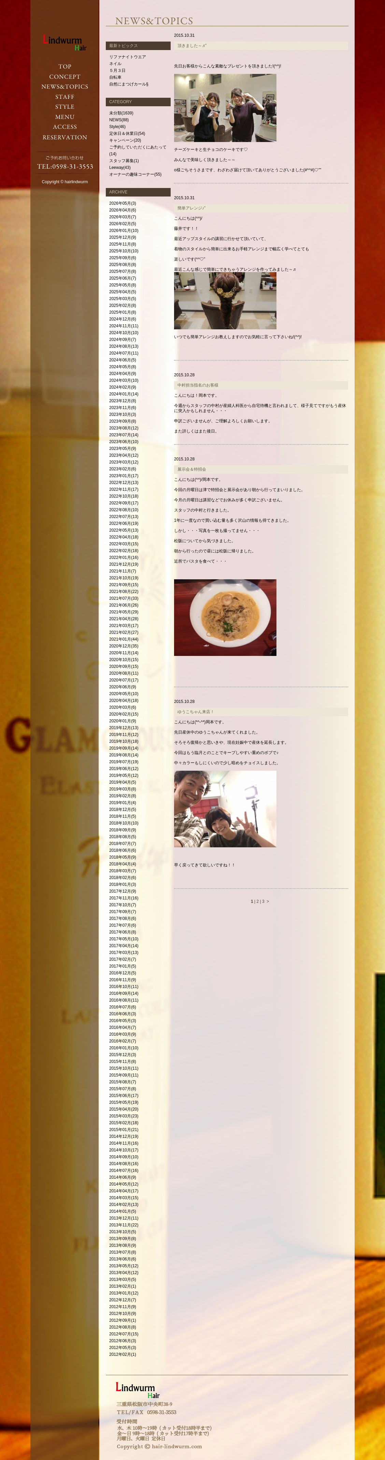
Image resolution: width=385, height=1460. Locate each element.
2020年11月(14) (123, 652)
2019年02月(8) (122, 796)
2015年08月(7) (122, 1082)
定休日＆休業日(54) (127, 133)
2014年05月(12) (123, 1184)
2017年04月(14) (123, 945)
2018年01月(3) (122, 884)
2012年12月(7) (122, 1300)
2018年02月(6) (122, 877)
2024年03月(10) (123, 380)
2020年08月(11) (123, 673)
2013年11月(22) (123, 1225)
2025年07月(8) (122, 271)
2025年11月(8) (122, 244)
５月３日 (117, 70)
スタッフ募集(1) (124, 160)
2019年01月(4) (122, 802)
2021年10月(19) (123, 578)
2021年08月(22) (123, 591)
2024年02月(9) (122, 387)
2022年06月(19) (123, 523)
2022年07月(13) (123, 516)
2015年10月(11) (123, 1068)
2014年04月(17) (123, 1191)
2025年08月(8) (122, 264)
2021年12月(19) (123, 564)
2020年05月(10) (123, 693)
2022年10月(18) (123, 496)
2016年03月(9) (122, 1034)
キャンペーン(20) (125, 140)
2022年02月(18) (123, 550)
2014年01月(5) (122, 1211)
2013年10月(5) (122, 1231)
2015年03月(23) (123, 1116)
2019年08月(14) (123, 755)
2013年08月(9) (122, 1245)
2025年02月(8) (122, 305)
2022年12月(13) (123, 482)
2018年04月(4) (122, 864)
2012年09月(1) (122, 1320)
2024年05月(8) (122, 366)
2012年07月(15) (123, 1334)
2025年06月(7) (122, 278)
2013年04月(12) (123, 1272)
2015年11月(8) (122, 1061)
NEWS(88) (119, 119)
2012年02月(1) (122, 1354)
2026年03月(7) (122, 217)
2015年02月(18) (123, 1122)
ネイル (115, 63)
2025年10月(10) (123, 251)
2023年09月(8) (122, 421)
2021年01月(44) (123, 639)
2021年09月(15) (123, 584)
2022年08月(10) (123, 509)
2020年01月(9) (122, 721)
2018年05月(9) (122, 857)
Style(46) (117, 126)
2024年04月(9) (122, 373)
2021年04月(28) (123, 618)
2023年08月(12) (123, 428)
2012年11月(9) (122, 1306)
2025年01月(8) (122, 312)
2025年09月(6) (122, 257)
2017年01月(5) (122, 966)
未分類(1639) (121, 113)
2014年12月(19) (123, 1136)
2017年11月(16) (123, 898)
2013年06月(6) (122, 1259)
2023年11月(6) (122, 407)
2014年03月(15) (123, 1197)
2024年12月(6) (122, 319)
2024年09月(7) (122, 339)
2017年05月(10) (123, 939)
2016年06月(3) (122, 1013)
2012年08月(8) (122, 1327)
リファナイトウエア (127, 56)
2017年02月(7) (122, 959)
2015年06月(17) (123, 1095)
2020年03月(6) (122, 707)
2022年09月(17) (123, 503)
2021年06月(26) (123, 605)
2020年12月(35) (123, 646)
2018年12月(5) (122, 809)
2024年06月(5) (122, 360)
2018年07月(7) (122, 843)
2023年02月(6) (122, 469)
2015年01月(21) (123, 1129)
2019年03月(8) (122, 789)
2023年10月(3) (122, 414)
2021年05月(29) (123, 612)
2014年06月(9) (122, 1177)
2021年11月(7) (122, 571)
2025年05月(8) (122, 285)
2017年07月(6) (122, 925)
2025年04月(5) (122, 291)
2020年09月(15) (123, 666)
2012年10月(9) (122, 1313)
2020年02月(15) (123, 714)
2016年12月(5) (122, 973)
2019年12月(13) (123, 727)
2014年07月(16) (123, 1170)
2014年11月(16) (123, 1143)
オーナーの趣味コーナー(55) (135, 174)
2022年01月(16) (123, 557)
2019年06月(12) (123, 768)
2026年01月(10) (123, 230)
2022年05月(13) (123, 530)
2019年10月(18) (123, 741)
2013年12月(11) (123, 1218)
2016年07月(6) (122, 1007)
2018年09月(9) (122, 830)
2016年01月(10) (123, 1048)
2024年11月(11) (123, 326)
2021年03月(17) (123, 625)
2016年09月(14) (123, 993)
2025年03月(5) (122, 298)
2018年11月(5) (122, 816)
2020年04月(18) (123, 700)
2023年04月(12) (123, 455)
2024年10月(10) (123, 332)
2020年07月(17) (123, 680)
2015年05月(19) (123, 1102)
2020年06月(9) (122, 687)
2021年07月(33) (123, 598)
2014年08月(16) (123, 1163)
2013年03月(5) (122, 1279)
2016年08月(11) (123, 1000)
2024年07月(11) (123, 353)
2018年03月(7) (122, 870)
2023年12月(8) (122, 400)
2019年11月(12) (123, 734)
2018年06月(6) (122, 850)
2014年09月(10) (123, 1157)
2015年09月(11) (123, 1075)
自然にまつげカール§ (128, 84)
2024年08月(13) (123, 346)
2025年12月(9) (122, 237)
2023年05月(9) (122, 448)
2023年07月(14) (123, 435)
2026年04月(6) (122, 210)
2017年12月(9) (122, 891)
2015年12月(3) (122, 1054)
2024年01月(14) (123, 394)
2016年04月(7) (122, 1027)
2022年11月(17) (123, 489)
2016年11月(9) (122, 979)
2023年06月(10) (123, 441)
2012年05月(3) (122, 1347)
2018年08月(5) (122, 836)
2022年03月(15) (123, 543)
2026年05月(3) (122, 203)
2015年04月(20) (123, 1109)
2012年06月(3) (122, 1340)
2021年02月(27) (123, 632)
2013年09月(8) (122, 1238)
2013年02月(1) (122, 1286)
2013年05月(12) (123, 1265)
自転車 (115, 77)
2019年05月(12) (123, 775)
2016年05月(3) (122, 1020)
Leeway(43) (120, 167)
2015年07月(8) (122, 1088)
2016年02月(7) (122, 1041)
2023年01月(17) (123, 475)
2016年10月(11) (123, 986)
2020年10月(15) (123, 659)
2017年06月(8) (122, 932)
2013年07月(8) (122, 1252)
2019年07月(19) (123, 761)
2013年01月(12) (123, 1293)
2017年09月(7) (122, 911)
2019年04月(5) (122, 782)
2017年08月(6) (122, 918)
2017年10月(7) (122, 904)
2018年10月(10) (123, 823)
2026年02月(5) (122, 223)
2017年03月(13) (123, 952)
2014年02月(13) (123, 1204)
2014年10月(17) (123, 1150)
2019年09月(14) (123, 748)
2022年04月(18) (123, 537)
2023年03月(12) (123, 462)
